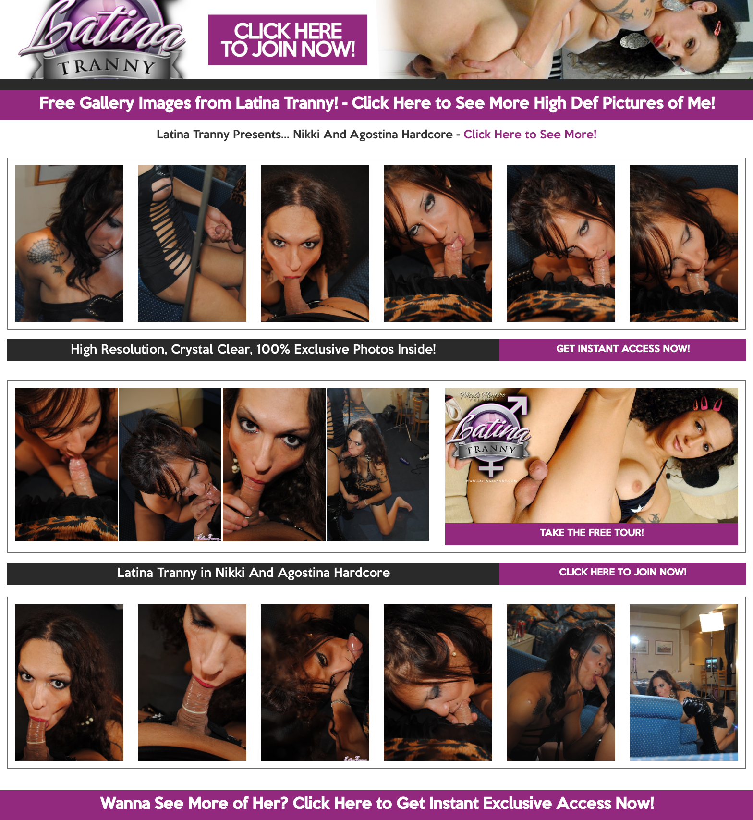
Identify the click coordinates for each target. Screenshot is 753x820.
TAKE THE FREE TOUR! (592, 533)
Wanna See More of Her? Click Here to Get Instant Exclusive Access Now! (377, 804)
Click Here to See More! (529, 135)
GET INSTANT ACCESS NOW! (623, 349)
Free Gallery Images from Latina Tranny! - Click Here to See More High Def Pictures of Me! (377, 104)
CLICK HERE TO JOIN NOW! (622, 573)
